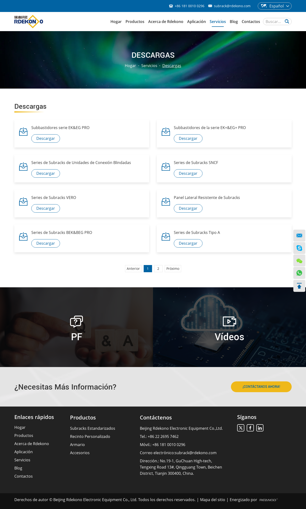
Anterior (133, 268)
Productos (135, 21)
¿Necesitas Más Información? (65, 386)
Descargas (171, 65)
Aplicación (196, 21)
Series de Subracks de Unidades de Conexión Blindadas (81, 162)
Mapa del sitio (212, 499)
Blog (234, 21)
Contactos (251, 21)
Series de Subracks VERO (53, 197)
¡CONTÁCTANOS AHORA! (261, 387)
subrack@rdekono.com (232, 6)
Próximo (172, 268)
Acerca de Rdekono (165, 21)
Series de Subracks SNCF (196, 162)
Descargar (45, 138)
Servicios (218, 21)
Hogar (116, 21)
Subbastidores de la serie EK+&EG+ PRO (210, 127)
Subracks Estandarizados (92, 428)
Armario (77, 444)
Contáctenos (156, 417)
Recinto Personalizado (90, 436)
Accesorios (80, 452)
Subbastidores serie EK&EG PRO (60, 127)
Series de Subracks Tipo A (197, 232)
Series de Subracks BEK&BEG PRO (61, 232)
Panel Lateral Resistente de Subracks (207, 197)
